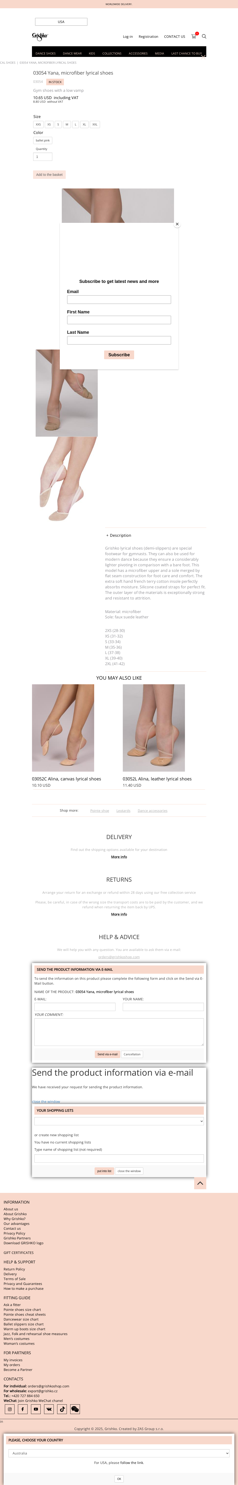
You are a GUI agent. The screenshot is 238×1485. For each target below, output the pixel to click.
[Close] (177, 224)
